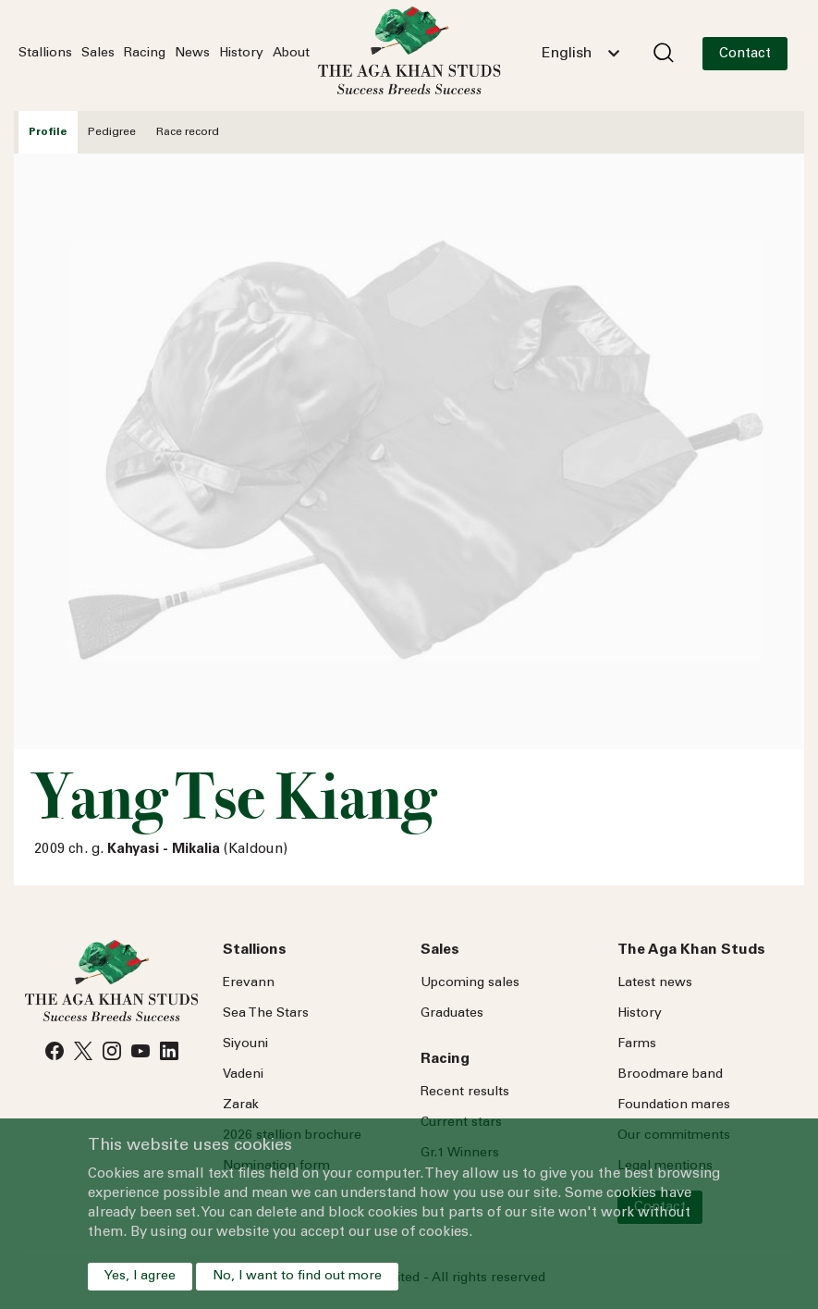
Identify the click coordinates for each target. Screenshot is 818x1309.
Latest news (654, 983)
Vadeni (243, 1074)
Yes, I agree (140, 1276)
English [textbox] (567, 53)
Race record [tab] (187, 132)
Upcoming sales (470, 983)
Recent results (465, 1092)
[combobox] (580, 54)
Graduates (452, 1013)
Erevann (249, 983)
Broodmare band (670, 1074)
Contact (745, 54)
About (291, 53)
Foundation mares (673, 1105)
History (241, 53)
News (192, 53)
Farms (636, 1044)
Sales (98, 53)
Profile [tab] (48, 132)
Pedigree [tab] (112, 132)
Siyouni (245, 1044)
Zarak (241, 1105)
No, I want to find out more (297, 1276)
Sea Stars (266, 1013)
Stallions (45, 53)
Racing (144, 53)
